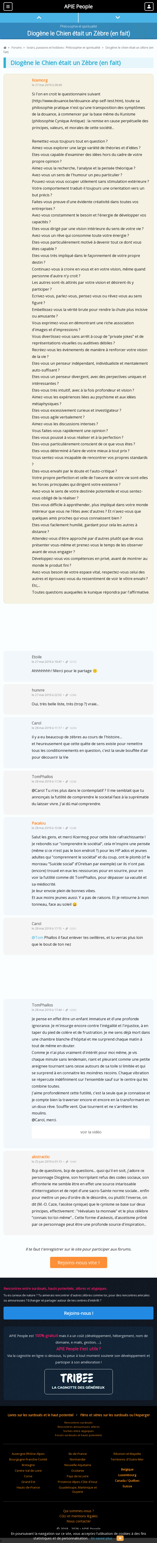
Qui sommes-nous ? (78, 1511)
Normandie (78, 1459)
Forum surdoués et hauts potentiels (78, 1435)
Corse (28, 1476)
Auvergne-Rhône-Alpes (28, 1454)
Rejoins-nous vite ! (79, 1262)
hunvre (38, 690)
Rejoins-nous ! (78, 1313)
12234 (71, 728)
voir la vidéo (91, 1132)
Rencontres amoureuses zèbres (79, 1426)
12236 (71, 781)
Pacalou (39, 823)
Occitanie (77, 1470)
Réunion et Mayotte (127, 1454)
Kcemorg (40, 80)
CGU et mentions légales (78, 1516)
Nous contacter (79, 1521)
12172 (71, 661)
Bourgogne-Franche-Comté (28, 1459)
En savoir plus (101, 1538)
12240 (71, 828)
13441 (71, 1161)
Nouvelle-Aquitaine (77, 1465)
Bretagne (28, 1465)
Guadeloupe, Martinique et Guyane (78, 1489)
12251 (71, 928)
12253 (71, 1010)
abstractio (41, 1156)
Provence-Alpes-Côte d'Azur (78, 1482)
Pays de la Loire (78, 1476)
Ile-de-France (78, 1454)
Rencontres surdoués (78, 1422)
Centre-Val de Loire (28, 1470)
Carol (36, 723)
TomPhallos (42, 776)
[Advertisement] (78, 629)
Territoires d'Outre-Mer (127, 1459)
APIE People (78, 6)
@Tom (37, 937)
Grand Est (28, 1482)
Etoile (37, 657)
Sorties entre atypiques (78, 1431)
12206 (71, 695)
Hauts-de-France (28, 1487)
